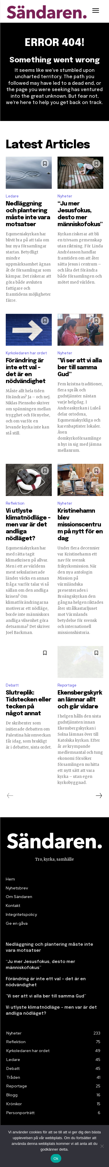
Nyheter (65, 196)
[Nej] (102, 1146)
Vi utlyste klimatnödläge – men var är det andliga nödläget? (28, 525)
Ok (55, 1158)
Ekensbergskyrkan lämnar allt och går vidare (80, 700)
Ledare (12, 196)
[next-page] (98, 795)
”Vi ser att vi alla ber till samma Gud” (80, 368)
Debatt (12, 685)
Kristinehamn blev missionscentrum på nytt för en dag (80, 525)
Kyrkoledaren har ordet (26, 353)
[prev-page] (10, 795)
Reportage (67, 685)
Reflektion (15, 503)
